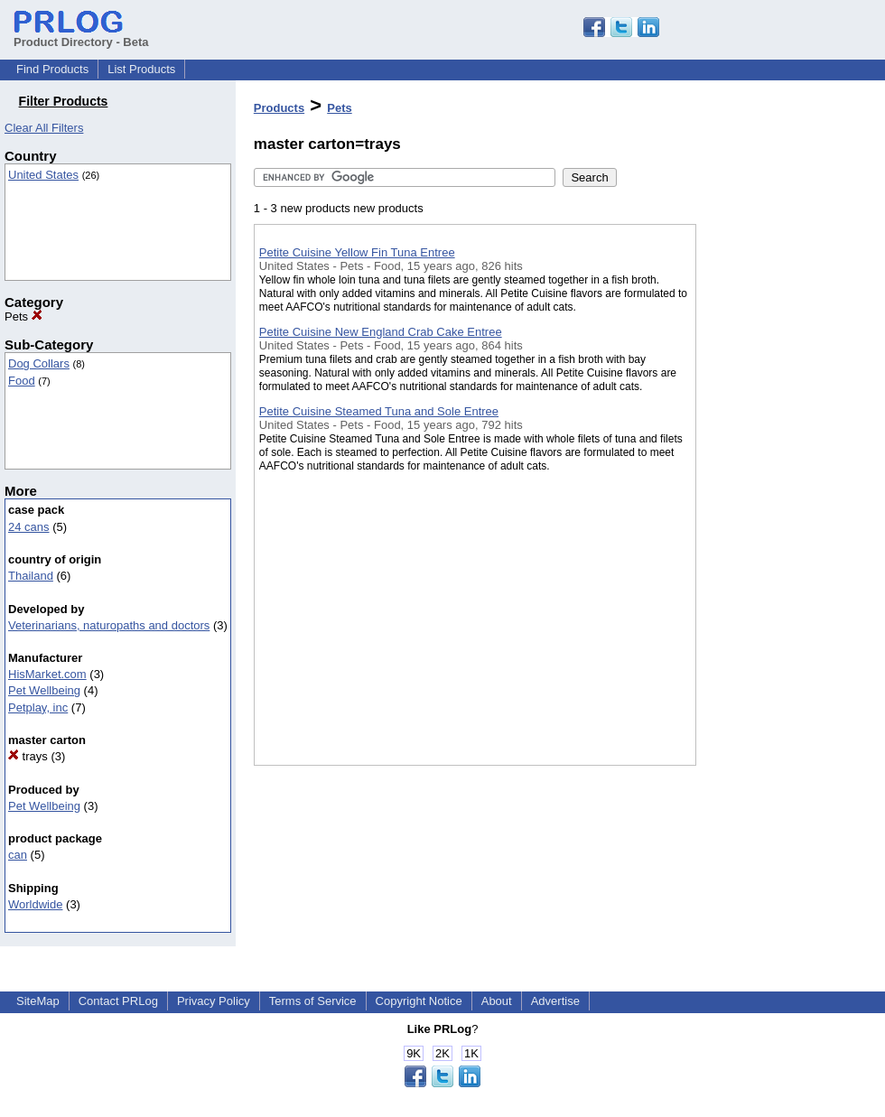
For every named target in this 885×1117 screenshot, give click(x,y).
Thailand (30, 575)
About (496, 1001)
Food (21, 380)
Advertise (555, 1001)
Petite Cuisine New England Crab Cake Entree (380, 332)
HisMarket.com (47, 674)
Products (279, 108)
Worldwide (35, 904)
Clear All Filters (44, 128)
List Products (141, 69)
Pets (23, 316)
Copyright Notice (419, 1001)
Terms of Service (313, 1001)
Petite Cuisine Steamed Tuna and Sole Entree (378, 411)
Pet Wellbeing (44, 690)
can (17, 854)
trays (28, 756)
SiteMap (38, 1001)
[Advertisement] (786, 469)
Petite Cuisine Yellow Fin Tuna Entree (357, 252)
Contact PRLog (118, 1001)
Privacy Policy (213, 1001)
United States (43, 175)
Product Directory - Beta (81, 35)
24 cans (29, 527)
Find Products (52, 69)
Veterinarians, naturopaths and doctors (109, 625)
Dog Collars (39, 363)
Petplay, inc (38, 707)
